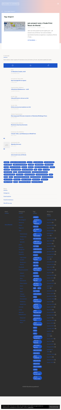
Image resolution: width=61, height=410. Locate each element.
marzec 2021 (50, 311)
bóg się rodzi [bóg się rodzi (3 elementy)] (7, 165)
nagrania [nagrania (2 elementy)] (7, 170)
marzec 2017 (50, 366)
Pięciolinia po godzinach (11, 4)
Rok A (21, 288)
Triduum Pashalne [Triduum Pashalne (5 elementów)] (36, 177)
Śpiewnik (22, 243)
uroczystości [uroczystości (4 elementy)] (8, 180)
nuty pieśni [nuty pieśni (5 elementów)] (47, 170)
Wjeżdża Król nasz (16, 145)
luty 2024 (49, 233)
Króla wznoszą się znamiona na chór (21, 107)
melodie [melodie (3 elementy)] (31, 167)
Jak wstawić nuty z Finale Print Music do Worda (40, 24)
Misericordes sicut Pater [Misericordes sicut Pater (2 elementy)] (41, 167)
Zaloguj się (6, 194)
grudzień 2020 (51, 314)
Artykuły (13, 114)
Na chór (12, 97)
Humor (21, 226)
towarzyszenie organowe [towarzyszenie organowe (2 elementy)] (22, 177)
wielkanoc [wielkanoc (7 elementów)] (17, 180)
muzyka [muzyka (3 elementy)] (53, 167)
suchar (20, 312)
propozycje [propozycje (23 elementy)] (20, 175)
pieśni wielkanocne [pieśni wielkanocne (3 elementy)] (9, 175)
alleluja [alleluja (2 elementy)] (30, 162)
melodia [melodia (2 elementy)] (24, 167)
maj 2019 (49, 340)
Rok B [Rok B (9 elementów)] (5, 177)
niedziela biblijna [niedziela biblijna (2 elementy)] (16, 170)
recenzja (21, 310)
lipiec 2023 (50, 249)
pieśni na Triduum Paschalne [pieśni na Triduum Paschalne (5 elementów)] (40, 172)
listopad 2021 (50, 298)
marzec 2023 (50, 254)
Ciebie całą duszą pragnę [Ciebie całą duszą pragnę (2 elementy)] (20, 165)
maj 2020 (49, 321)
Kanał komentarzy (8, 201)
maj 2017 (49, 358)
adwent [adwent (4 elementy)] (6, 162)
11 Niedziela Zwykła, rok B (18, 72)
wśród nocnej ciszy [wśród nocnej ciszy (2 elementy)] (25, 182)
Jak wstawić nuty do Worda (18, 155)
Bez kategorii (22, 221)
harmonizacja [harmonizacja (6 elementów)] (40, 165)
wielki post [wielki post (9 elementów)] (45, 180)
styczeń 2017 (50, 371)
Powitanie (21, 269)
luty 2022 (49, 296)
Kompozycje (13, 132)
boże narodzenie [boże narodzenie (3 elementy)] (50, 162)
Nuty (19, 79)
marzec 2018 (50, 348)
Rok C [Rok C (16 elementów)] (10, 177)
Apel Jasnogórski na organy (18, 81)
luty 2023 (49, 257)
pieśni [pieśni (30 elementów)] (15, 172)
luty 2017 (49, 368)
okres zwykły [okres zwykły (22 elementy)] (8, 172)
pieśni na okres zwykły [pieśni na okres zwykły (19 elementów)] (25, 172)
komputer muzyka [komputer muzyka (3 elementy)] (15, 167)
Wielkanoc (21, 88)
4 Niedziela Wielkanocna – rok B (20, 90)
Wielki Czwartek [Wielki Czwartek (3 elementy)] (26, 180)
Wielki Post (21, 132)
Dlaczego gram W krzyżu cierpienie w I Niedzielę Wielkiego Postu (29, 116)
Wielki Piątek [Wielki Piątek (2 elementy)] (36, 180)
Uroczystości (23, 301)
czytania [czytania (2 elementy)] (31, 165)
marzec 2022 (50, 293)
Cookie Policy (30, 407)
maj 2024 (49, 226)
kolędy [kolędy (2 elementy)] (6, 167)
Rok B (12, 70)
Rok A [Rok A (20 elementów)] (51, 175)
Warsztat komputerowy (21, 153)
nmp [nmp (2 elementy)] (36, 170)
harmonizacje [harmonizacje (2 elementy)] (50, 165)
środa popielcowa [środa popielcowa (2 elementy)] (37, 182)
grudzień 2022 (51, 260)
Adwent (22, 275)
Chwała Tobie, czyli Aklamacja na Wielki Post (23, 134)
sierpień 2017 (50, 350)
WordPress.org (8, 204)
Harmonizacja (14, 79)
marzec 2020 (50, 329)
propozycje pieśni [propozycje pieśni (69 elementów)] (29, 175)
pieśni (22, 79)
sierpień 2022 (50, 275)
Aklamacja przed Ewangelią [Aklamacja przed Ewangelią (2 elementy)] (18, 162)
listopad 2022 (50, 262)
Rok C (21, 294)
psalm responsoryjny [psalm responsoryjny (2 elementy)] (42, 175)
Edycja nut (8, 28)
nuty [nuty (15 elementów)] (40, 170)
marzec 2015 (50, 392)
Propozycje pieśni (14, 88)
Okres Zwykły (24, 286)
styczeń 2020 (50, 334)
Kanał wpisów (7, 197)
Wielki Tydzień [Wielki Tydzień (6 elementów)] (8, 182)
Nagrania (21, 229)
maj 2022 (49, 285)
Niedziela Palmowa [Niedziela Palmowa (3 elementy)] (28, 170)
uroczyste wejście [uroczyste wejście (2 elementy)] (48, 177)
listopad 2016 (50, 374)
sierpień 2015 (50, 389)
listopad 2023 (50, 236)
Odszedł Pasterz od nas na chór (20, 99)
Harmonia (21, 224)
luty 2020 (49, 332)
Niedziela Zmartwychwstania (19, 125)
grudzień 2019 (51, 337)
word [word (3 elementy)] (15, 182)
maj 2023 (49, 251)
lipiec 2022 (50, 278)
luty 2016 (49, 386)
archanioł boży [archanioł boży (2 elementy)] (39, 162)
